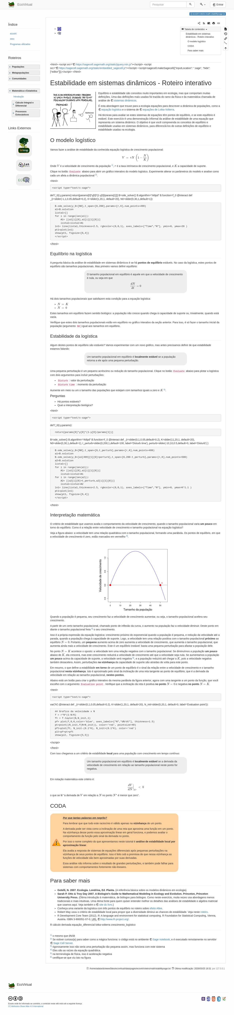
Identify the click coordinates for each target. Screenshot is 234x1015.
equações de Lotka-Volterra (158, 109)
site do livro (105, 904)
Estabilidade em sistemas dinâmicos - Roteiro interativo (200, 35)
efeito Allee (156, 908)
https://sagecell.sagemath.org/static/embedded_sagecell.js (92, 68)
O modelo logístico (197, 41)
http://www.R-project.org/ (115, 919)
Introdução (19, 96)
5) (92, 629)
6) (133, 658)
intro (12, 39)
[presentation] (135, 158)
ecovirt (13, 33)
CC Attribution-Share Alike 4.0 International (25, 1006)
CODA (191, 46)
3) (164, 389)
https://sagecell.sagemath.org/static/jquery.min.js (103, 64)
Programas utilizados (20, 44)
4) (127, 536)
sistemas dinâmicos (125, 100)
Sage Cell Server (63, 943)
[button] (202, 4)
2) (96, 174)
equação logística (112, 109)
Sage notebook (161, 939)
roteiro (204, 912)
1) (112, 165)
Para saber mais (196, 50)
